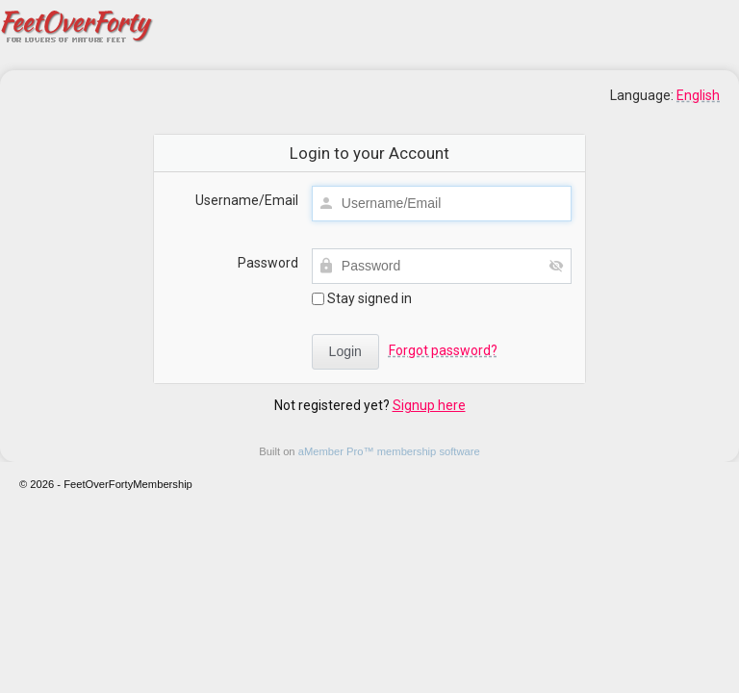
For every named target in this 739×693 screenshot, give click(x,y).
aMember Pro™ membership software (389, 451)
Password (268, 262)
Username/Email (246, 200)
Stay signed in (362, 298)
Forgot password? (443, 350)
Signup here (429, 405)
